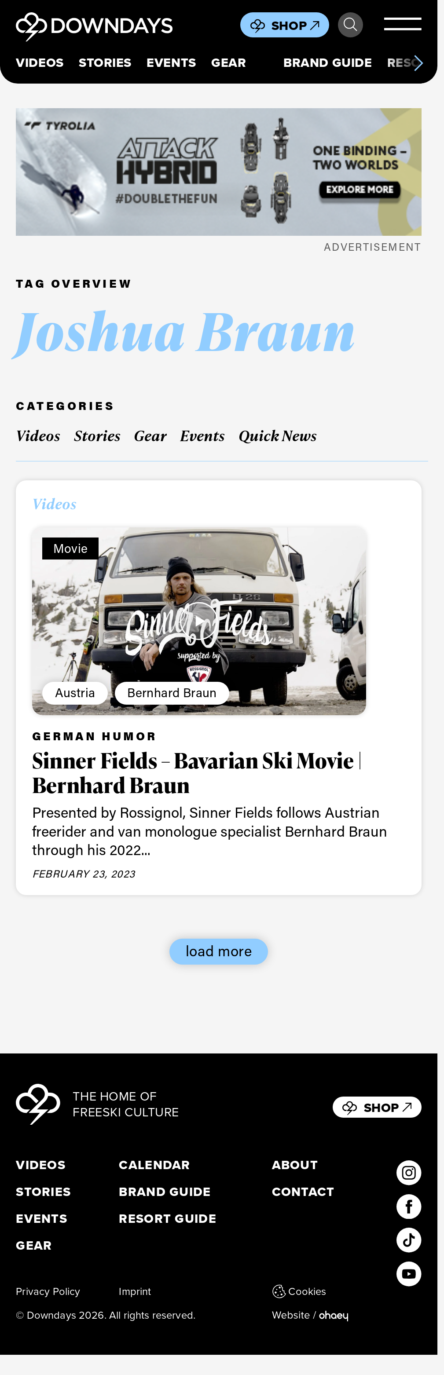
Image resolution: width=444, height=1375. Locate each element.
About (295, 1165)
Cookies (299, 1291)
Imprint (135, 1291)
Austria (75, 692)
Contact (303, 1192)
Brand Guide (327, 63)
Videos (39, 63)
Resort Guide (167, 1218)
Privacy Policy (48, 1291)
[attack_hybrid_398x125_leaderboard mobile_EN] (218, 171)
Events (171, 63)
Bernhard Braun (172, 692)
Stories (105, 63)
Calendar (154, 1165)
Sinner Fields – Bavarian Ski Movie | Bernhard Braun (197, 772)
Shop (295, 25)
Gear (228, 63)
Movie (70, 548)
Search (350, 25)
